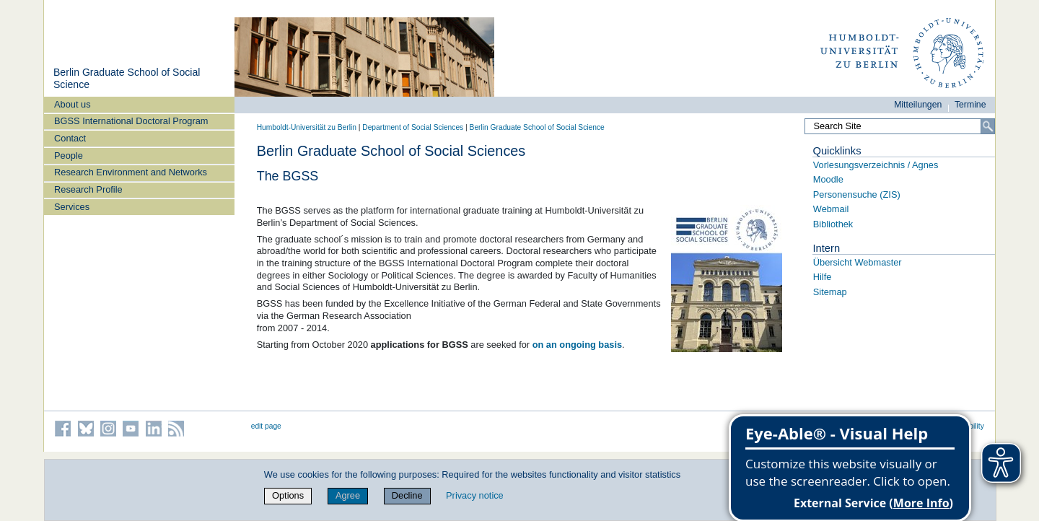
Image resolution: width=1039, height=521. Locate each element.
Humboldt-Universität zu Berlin (306, 127)
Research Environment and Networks (130, 172)
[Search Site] (900, 126)
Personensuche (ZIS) (856, 194)
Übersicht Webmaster (857, 262)
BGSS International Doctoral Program (131, 120)
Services (71, 206)
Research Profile (88, 189)
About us (72, 104)
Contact (70, 138)
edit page (266, 426)
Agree (348, 495)
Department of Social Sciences (412, 127)
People (68, 155)
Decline (407, 495)
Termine (970, 105)
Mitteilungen (918, 105)
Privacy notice (475, 495)
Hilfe (822, 276)
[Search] (988, 126)
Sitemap (830, 291)
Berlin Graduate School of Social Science (537, 127)
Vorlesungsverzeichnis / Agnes (876, 164)
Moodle (828, 179)
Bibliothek (833, 224)
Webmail (831, 208)
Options (288, 495)
